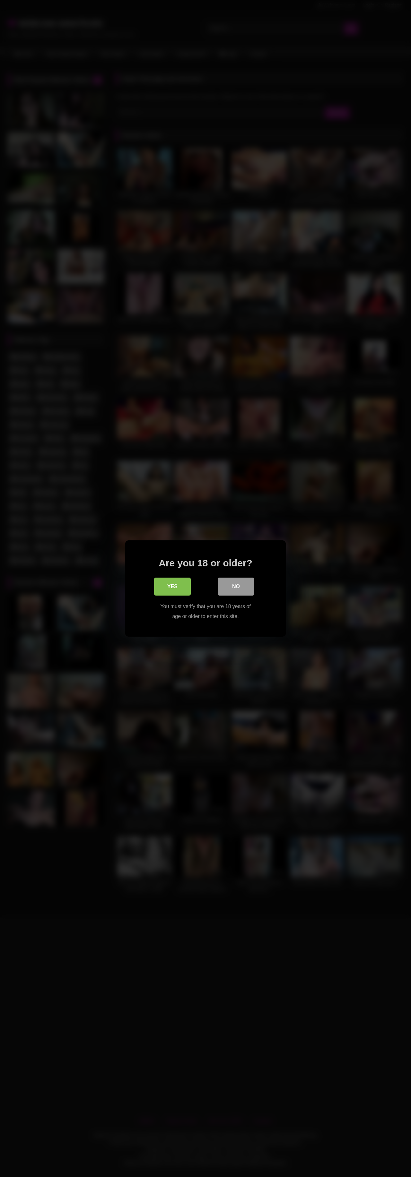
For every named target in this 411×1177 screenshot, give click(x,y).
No (236, 586)
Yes (172, 586)
